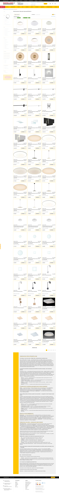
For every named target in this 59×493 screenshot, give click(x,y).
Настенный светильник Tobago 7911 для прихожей (48, 95)
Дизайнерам (31, 0)
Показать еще (34, 347)
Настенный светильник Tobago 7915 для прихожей (34, 95)
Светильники (25, 17)
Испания (6, 72)
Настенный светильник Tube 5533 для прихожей (48, 63)
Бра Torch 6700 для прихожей (33, 78)
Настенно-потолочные (8, 31)
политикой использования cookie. (40, 489)
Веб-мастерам (27, 485)
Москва (22, 2)
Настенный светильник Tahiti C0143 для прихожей (34, 128)
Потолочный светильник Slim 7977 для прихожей (34, 177)
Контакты (40, 0)
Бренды (36, 0)
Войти (55, 0)
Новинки (16, 485)
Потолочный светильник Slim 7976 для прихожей (20, 161)
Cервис (26, 480)
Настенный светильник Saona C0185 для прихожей (34, 243)
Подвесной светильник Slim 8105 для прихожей (48, 161)
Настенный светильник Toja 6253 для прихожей (48, 79)
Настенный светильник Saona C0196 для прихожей (19, 275)
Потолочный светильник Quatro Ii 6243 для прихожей (20, 341)
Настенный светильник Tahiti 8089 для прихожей (20, 145)
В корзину (23, 33)
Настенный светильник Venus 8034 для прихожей (20, 63)
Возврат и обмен (27, 484)
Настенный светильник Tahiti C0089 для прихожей (20, 128)
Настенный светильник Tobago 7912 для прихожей (34, 112)
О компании (17, 480)
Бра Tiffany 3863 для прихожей (47, 111)
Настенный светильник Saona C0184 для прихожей (19, 243)
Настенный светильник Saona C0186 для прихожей (48, 243)
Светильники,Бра (11, 9)
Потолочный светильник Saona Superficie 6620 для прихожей (19, 226)
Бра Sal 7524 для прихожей (18, 291)
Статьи (26, 488)
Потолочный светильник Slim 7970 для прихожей (48, 210)
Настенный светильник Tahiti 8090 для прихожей (48, 128)
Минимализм (7, 44)
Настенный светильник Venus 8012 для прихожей (48, 46)
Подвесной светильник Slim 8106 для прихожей (34, 194)
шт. (47, 477)
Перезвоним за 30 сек (33, 2)
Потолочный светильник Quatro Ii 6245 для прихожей (34, 341)
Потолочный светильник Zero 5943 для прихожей (20, 46)
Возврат (16, 0)
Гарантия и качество (27, 483)
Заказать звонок (12, 477)
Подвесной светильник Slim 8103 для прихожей (34, 161)
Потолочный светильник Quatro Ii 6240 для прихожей (20, 324)
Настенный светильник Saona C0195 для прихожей (48, 259)
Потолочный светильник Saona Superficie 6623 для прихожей (33, 226)
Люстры (6, 18)
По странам (16, 483)
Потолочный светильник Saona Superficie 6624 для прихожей (47, 226)
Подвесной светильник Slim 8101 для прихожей (20, 210)
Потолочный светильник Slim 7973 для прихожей (48, 145)
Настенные (6, 32)
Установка (25, 0)
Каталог (7, 9)
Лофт (6, 43)
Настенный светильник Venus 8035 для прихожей (34, 63)
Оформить (53, 477)
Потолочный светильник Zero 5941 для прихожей (34, 30)
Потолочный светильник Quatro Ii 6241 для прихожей (34, 324)
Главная (4, 9)
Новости (26, 487)
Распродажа (16, 484)
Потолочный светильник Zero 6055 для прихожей (34, 46)
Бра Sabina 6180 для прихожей (19, 307)
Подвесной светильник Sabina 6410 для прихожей (34, 308)
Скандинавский (7, 48)
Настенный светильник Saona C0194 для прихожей (34, 259)
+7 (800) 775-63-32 (22, 3)
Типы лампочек (27, 489)
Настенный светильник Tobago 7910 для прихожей (19, 95)
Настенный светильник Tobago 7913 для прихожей (19, 112)
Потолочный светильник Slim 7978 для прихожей (48, 177)
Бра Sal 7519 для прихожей (46, 291)
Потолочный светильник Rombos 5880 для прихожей (48, 308)
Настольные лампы (7, 19)
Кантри (6, 40)
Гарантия (11, 0)
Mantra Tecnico (7, 68)
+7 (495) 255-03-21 (22, 4)
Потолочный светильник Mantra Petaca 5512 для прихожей (48, 341)
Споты (6, 23)
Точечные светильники (8, 24)
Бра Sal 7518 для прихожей (32, 291)
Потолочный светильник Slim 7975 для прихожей (20, 194)
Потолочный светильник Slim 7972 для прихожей (34, 145)
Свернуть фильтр (16, 14)
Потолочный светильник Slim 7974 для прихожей (20, 177)
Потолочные (6, 35)
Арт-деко (6, 39)
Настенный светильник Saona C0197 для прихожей (34, 275)
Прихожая (18, 17)
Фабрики (16, 482)
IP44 (5, 61)
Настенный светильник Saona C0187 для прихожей (19, 259)
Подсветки (6, 20)
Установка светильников (28, 482)
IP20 (6, 60)
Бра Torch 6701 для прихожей (18, 78)
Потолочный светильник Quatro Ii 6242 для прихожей (48, 324)
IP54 (5, 62)
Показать (8, 77)
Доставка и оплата (5, 0)
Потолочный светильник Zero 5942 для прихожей (48, 30)
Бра (29, 17)
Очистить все (53, 16)
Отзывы (21, 0)
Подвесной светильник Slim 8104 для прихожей (34, 210)
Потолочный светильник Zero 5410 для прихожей (20, 30)
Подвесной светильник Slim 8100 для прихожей (48, 194)
